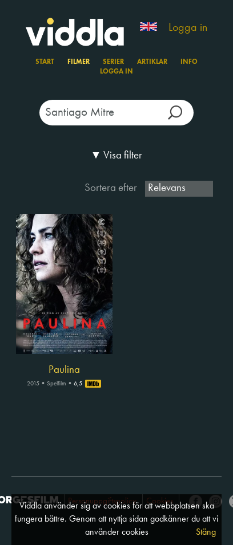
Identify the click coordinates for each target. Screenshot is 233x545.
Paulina (64, 370)
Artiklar (152, 62)
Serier (113, 62)
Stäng (206, 532)
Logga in (187, 28)
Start (44, 62)
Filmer (78, 62)
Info (189, 62)
